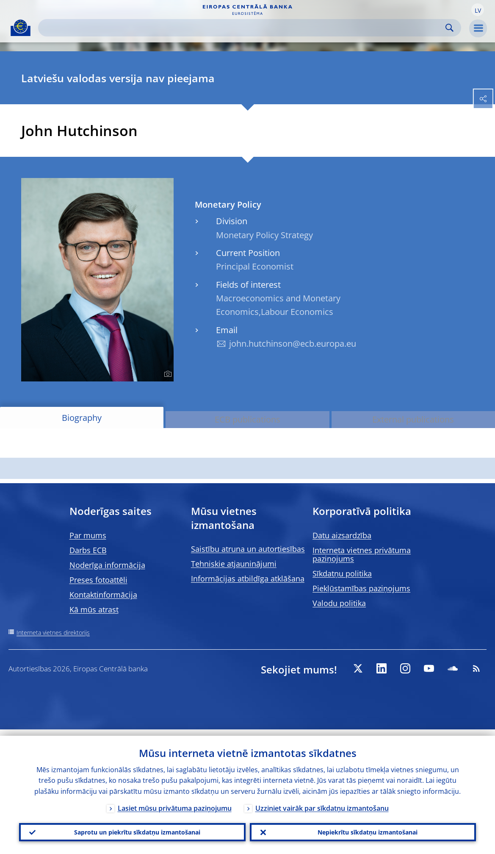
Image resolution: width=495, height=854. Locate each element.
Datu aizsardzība (341, 535)
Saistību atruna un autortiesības (248, 549)
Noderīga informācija (107, 565)
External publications (413, 419)
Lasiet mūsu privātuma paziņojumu (175, 802)
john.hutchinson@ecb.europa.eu (292, 343)
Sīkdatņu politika (342, 573)
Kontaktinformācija (103, 595)
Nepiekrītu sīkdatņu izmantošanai (362, 829)
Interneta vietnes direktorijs (53, 633)
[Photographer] (166, 374)
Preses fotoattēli (98, 580)
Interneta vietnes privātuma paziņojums (361, 554)
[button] (477, 9)
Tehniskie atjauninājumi (234, 564)
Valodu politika (339, 603)
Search (449, 27)
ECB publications (247, 419)
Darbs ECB (88, 550)
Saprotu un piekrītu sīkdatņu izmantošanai (132, 829)
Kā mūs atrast (94, 609)
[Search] (242, 27)
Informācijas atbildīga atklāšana (247, 578)
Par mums (87, 535)
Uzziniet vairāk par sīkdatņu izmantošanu (322, 802)
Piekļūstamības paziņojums (361, 588)
